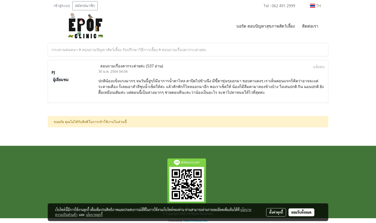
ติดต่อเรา (310, 26)
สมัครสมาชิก (85, 6)
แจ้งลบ (318, 66)
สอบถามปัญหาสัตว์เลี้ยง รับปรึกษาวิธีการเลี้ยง (120, 49)
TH (315, 5)
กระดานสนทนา (65, 49)
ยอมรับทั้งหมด (301, 212)
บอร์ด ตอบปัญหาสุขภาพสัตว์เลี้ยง (265, 26)
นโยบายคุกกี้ (94, 214)
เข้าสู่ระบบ (62, 6)
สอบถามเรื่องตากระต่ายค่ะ (184, 49)
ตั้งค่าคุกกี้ (276, 212)
